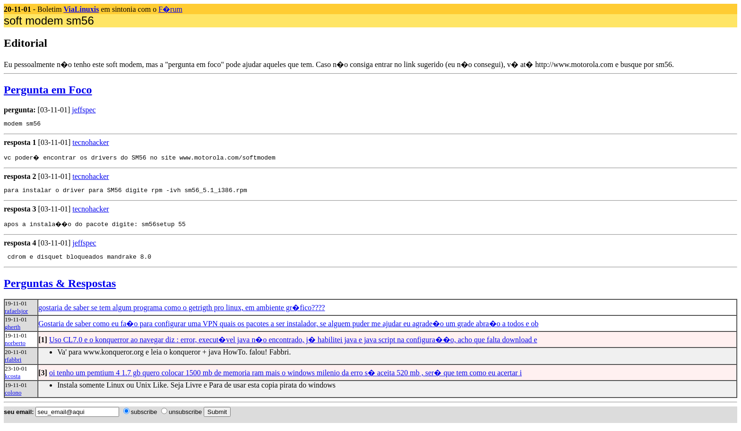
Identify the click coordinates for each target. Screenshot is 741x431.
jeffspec (83, 110)
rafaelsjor (16, 315)
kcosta (12, 380)
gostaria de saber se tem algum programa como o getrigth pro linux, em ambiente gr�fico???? (181, 312)
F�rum (170, 9)
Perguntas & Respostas (60, 287)
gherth (12, 331)
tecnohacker (90, 144)
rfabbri (13, 363)
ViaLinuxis (81, 9)
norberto (15, 347)
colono (13, 396)
